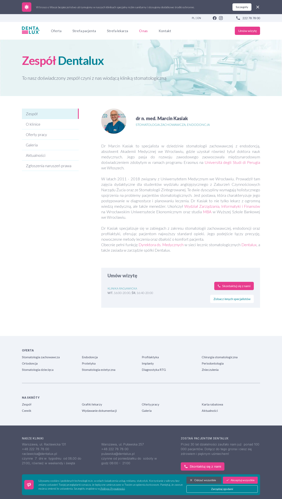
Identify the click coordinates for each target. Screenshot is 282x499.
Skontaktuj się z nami (202, 466)
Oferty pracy (150, 404)
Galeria (147, 410)
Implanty (148, 363)
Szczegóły (242, 7)
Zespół (26, 404)
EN (199, 18)
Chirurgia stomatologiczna (220, 357)
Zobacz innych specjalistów (231, 299)
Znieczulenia (210, 369)
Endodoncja (90, 357)
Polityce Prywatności (112, 488)
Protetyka (89, 363)
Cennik (26, 410)
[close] (258, 7)
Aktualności (210, 410)
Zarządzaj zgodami (222, 489)
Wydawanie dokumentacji (99, 410)
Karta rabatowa (212, 404)
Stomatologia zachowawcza (41, 357)
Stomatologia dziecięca (37, 369)
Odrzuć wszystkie (203, 480)
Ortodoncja (30, 363)
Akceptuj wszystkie (240, 480)
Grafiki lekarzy (92, 404)
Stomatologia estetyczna (98, 369)
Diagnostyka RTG (154, 369)
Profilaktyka (150, 357)
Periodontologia (213, 363)
